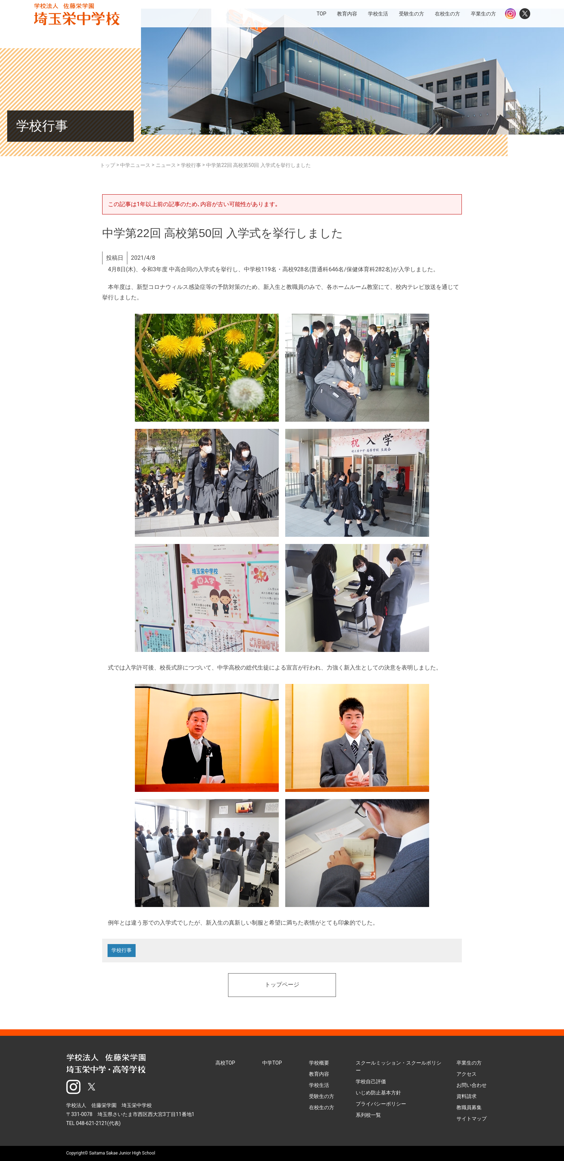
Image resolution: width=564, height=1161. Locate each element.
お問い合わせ (471, 1085)
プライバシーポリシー (381, 1104)
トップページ (282, 985)
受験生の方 (321, 1096)
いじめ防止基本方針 (378, 1093)
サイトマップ (471, 1118)
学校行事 (122, 950)
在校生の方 (321, 1107)
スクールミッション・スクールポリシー (398, 1066)
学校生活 (319, 1085)
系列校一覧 (368, 1115)
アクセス (466, 1074)
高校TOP (225, 1063)
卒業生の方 (469, 1063)
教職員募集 (469, 1107)
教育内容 (319, 1074)
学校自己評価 (371, 1081)
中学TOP (272, 1063)
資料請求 (466, 1096)
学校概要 (319, 1063)
